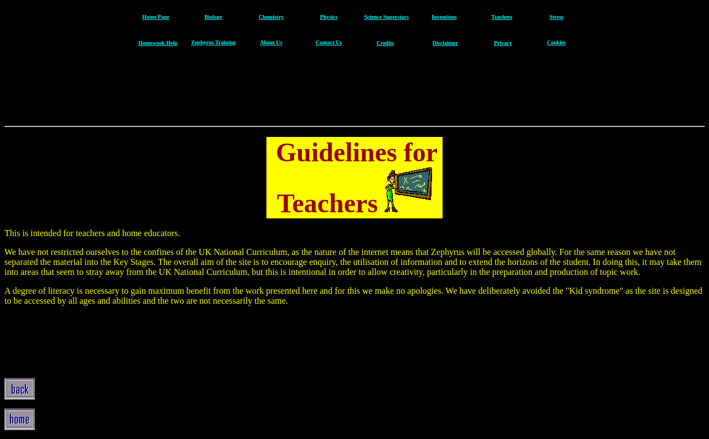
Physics (329, 17)
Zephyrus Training (213, 42)
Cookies (556, 42)
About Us (271, 42)
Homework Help (158, 43)
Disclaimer (445, 43)
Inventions (443, 17)
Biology (213, 17)
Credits (385, 43)
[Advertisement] (353, 90)
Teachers (501, 17)
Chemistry (271, 17)
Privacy (503, 43)
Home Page (155, 17)
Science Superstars (386, 17)
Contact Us (329, 42)
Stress (556, 17)
